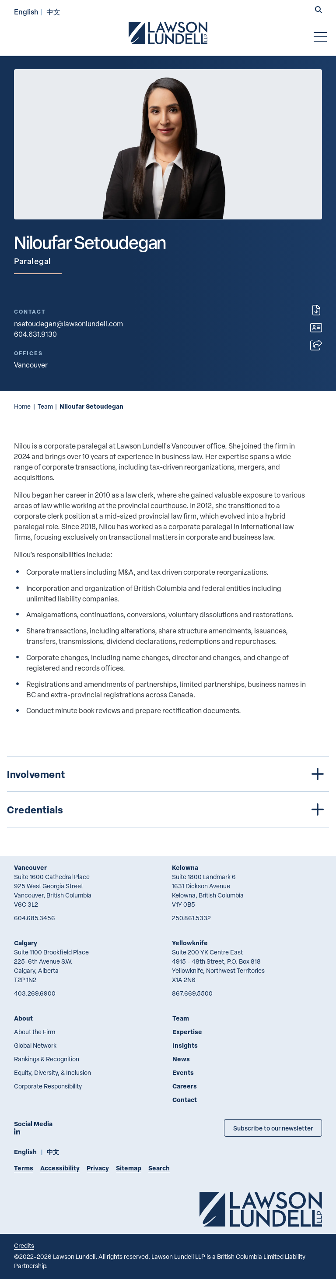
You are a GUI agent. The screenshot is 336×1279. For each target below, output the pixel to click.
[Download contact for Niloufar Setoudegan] (316, 327)
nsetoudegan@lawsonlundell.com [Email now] (68, 324)
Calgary (25, 942)
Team (45, 406)
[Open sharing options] (316, 345)
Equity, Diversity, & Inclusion (52, 1072)
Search (159, 1168)
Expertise (187, 1031)
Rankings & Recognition (46, 1059)
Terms (23, 1168)
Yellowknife (190, 942)
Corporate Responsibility (48, 1086)
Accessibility (60, 1168)
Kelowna (185, 867)
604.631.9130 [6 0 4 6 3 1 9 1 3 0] (35, 334)
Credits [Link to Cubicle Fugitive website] (24, 1245)
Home (22, 406)
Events (183, 1072)
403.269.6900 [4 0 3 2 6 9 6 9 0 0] (35, 993)
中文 (53, 12)
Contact (184, 1099)
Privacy (98, 1168)
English (26, 12)
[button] (318, 10)
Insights (185, 1045)
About (23, 1018)
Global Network (35, 1045)
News (181, 1058)
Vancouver (30, 867)
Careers (184, 1086)
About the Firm (34, 1032)
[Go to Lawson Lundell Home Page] (168, 32)
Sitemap (128, 1168)
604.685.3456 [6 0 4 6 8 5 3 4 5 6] (34, 918)
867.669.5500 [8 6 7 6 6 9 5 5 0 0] (192, 993)
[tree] (168, 791)
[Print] (316, 310)
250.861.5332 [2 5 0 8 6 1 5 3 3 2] (191, 918)
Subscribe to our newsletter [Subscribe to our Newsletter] (273, 1128)
